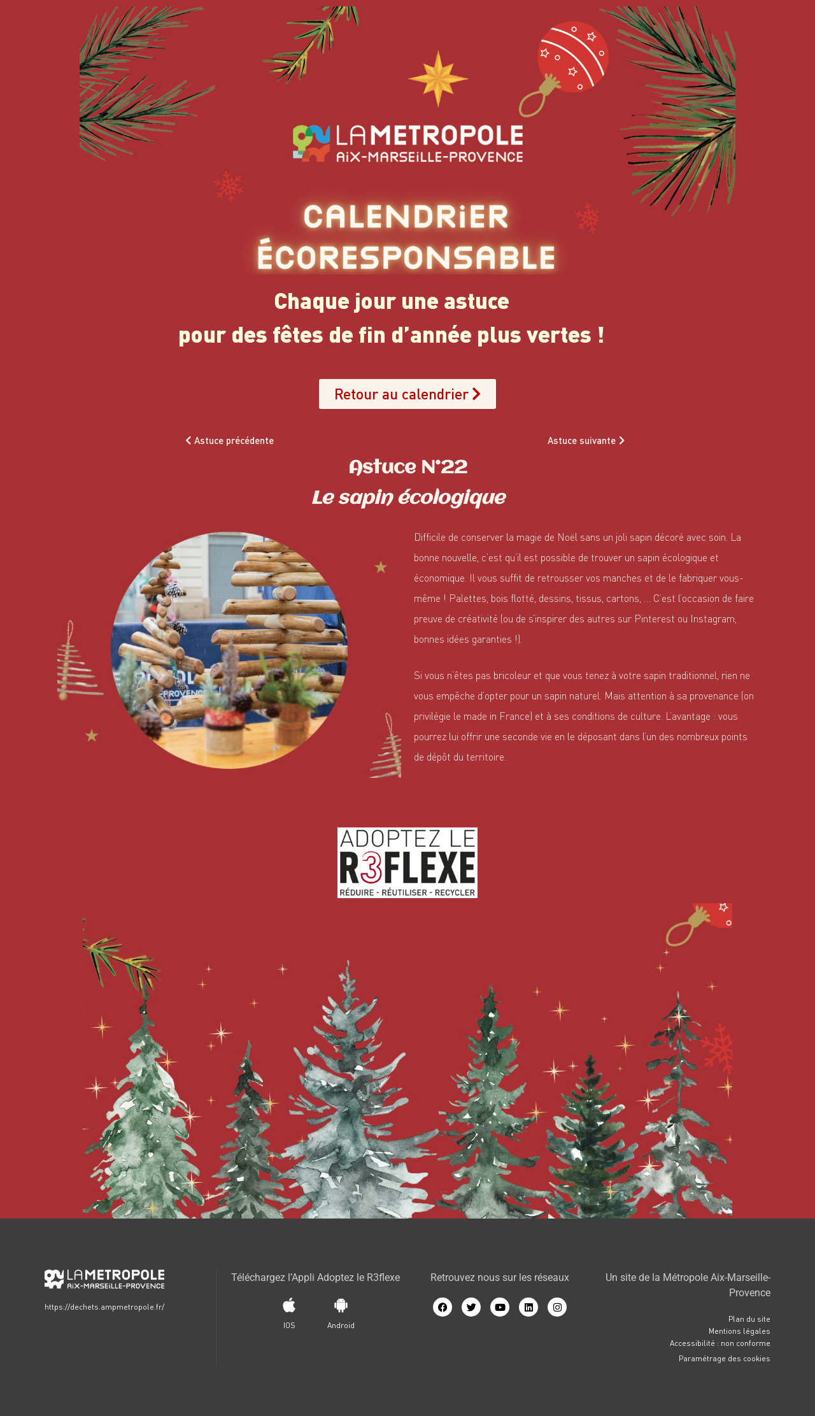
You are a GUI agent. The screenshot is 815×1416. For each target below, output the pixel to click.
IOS (289, 1325)
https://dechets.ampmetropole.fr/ (104, 1307)
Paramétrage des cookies (724, 1358)
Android (341, 1325)
